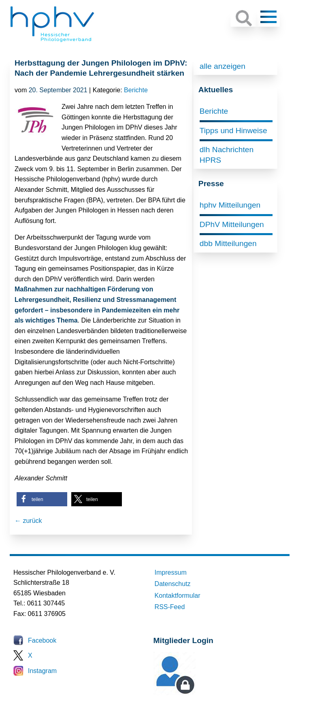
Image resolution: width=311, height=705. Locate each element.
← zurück (28, 520)
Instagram (42, 670)
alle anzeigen (222, 66)
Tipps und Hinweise (233, 130)
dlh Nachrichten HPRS (226, 154)
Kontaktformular (177, 595)
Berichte (136, 90)
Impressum (171, 572)
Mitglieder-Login (197, 693)
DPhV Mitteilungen (232, 224)
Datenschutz (173, 583)
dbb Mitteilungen (228, 243)
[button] (42, 499)
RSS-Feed (170, 606)
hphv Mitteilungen (230, 205)
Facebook (42, 640)
